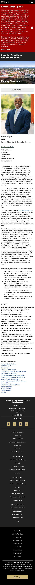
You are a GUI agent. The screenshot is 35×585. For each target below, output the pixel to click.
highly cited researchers (25, 210)
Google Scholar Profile (7, 147)
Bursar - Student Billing (17, 466)
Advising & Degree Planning (17, 459)
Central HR (17, 490)
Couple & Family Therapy (8, 369)
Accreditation (17, 550)
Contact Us (17, 531)
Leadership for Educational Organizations (13, 377)
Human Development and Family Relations (13, 375)
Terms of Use (17, 543)
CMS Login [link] (17, 577)
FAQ (21, 39)
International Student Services (17, 442)
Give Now (17, 556)
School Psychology (6, 386)
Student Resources (17, 432)
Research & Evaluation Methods (10, 384)
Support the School (17, 517)
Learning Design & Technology (9, 379)
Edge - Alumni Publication (17, 507)
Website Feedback (17, 534)
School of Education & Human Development (11, 56)
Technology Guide (17, 438)
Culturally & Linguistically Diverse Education (13, 371)
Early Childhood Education (8, 373)
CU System (17, 537)
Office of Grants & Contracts (18, 483)
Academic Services (17, 456)
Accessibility (17, 547)
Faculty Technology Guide (17, 497)
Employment (17, 553)
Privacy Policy (17, 540)
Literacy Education (6, 383)
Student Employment (17, 452)
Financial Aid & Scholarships (17, 469)
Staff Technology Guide (17, 493)
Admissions (17, 473)
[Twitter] (14, 426)
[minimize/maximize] (32, 27)
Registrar (17, 463)
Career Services (17, 511)
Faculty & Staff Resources (17, 480)
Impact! (17, 487)
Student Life (17, 435)
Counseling (4, 367)
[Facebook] (8, 426)
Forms (17, 521)
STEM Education (6, 390)
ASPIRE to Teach (6, 366)
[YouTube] (20, 426)
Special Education (6, 388)
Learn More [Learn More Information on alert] (5, 49)
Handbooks (17, 445)
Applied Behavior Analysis (8, 364)
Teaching (3, 392)
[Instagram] (26, 426)
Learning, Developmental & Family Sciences (13, 381)
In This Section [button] (17, 89)
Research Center (17, 500)
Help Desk (17, 448)
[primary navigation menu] (32, 2)
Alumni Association (17, 514)
